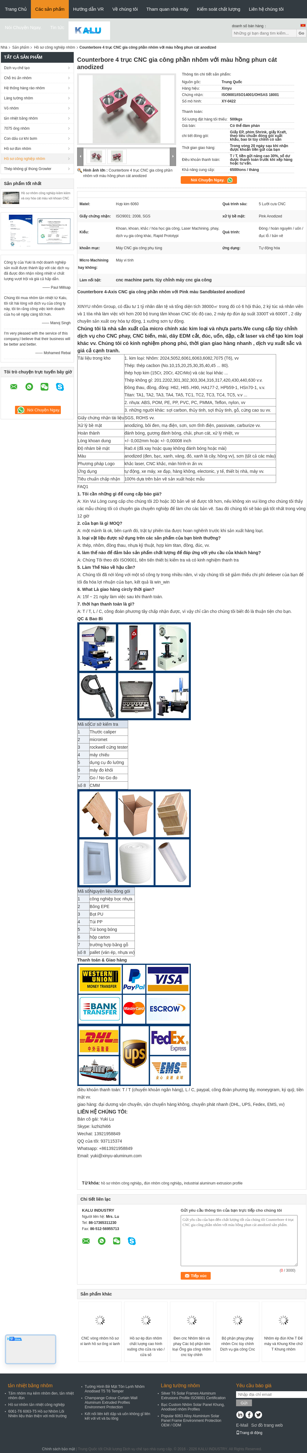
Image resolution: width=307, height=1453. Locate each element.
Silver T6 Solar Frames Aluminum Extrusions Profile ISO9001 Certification (193, 1395)
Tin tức (57, 27)
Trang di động (249, 1433)
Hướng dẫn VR (88, 9)
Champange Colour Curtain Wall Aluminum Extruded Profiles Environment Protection (111, 1402)
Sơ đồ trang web (267, 1425)
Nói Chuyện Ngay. (23, 27)
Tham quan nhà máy (167, 9)
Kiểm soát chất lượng (218, 9)
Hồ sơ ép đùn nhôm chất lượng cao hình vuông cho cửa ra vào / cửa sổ (146, 1346)
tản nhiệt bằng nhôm (21, 118)
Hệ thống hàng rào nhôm (24, 88)
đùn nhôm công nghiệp (162, 1183)
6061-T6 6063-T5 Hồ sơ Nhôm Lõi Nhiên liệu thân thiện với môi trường (37, 1413)
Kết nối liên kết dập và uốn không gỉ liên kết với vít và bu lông (117, 1416)
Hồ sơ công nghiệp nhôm (54, 47)
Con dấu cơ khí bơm (20, 138)
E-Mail (242, 1425)
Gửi (244, 1403)
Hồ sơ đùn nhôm (17, 148)
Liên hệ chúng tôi (266, 9)
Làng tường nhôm (18, 98)
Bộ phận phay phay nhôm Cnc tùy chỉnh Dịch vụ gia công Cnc (237, 1343)
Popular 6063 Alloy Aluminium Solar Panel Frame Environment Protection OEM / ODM (191, 1420)
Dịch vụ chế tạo (17, 68)
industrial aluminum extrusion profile (213, 1183)
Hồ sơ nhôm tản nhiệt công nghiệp (36, 1405)
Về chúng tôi (125, 9)
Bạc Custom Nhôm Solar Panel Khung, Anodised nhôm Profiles (193, 1407)
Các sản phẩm (50, 9)
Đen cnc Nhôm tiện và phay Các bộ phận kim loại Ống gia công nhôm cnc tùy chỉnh (191, 1346)
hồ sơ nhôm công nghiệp (121, 1183)
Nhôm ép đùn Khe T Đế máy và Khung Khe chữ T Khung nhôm (283, 1343)
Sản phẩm (20, 47)
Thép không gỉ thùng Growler (27, 169)
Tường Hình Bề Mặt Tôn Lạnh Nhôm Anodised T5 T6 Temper (115, 1388)
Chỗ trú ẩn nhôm (17, 78)
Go (301, 33)
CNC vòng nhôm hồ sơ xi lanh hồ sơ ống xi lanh (100, 1341)
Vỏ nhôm (11, 108)
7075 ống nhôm (17, 128)
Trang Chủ (16, 9)
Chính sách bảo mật (58, 1449)
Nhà (4, 47)
